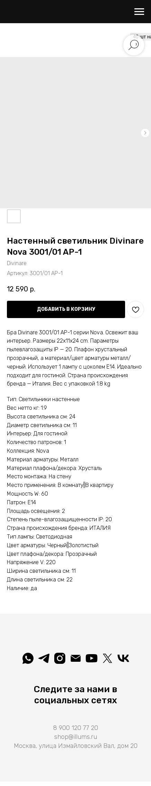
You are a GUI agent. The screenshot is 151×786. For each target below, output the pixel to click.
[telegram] (44, 658)
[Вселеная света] (123, 658)
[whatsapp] (28, 658)
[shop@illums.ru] (76, 658)
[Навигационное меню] (139, 11)
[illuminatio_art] (60, 658)
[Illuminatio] (91, 658)
